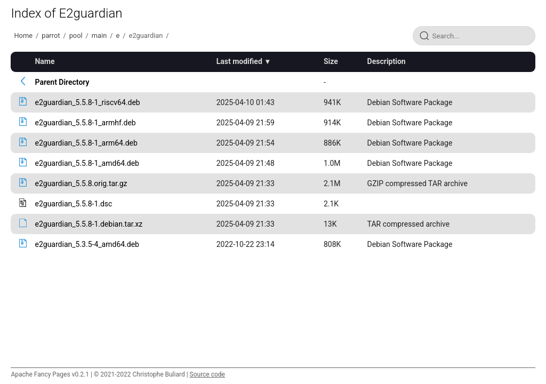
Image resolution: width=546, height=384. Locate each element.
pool (76, 35)
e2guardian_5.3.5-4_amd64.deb (87, 244)
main (99, 35)
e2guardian (146, 35)
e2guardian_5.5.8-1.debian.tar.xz (88, 224)
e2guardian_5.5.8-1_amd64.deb (87, 163)
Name (44, 61)
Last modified (239, 61)
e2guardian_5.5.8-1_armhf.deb (85, 122)
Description (386, 61)
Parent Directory (62, 82)
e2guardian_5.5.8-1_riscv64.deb (87, 102)
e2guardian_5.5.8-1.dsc (73, 203)
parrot (51, 35)
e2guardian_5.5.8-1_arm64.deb (86, 143)
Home (23, 35)
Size (331, 61)
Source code (207, 374)
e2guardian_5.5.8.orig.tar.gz (81, 183)
